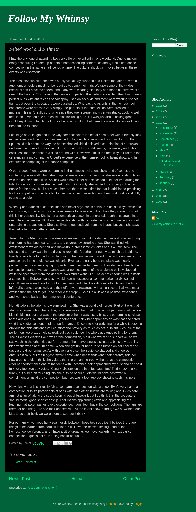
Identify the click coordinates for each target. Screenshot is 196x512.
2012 (159, 111)
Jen (158, 218)
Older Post (132, 478)
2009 (159, 190)
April (163, 156)
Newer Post (19, 478)
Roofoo (111, 504)
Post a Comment (25, 462)
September (167, 139)
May (163, 150)
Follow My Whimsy (48, 18)
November (167, 133)
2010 (159, 122)
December (167, 127)
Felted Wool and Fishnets (169, 163)
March (164, 171)
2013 (159, 105)
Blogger (138, 504)
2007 (159, 201)
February (166, 177)
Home (76, 478)
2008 (159, 196)
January (165, 183)
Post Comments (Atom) (42, 487)
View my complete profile (168, 224)
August (165, 144)
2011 (159, 117)
